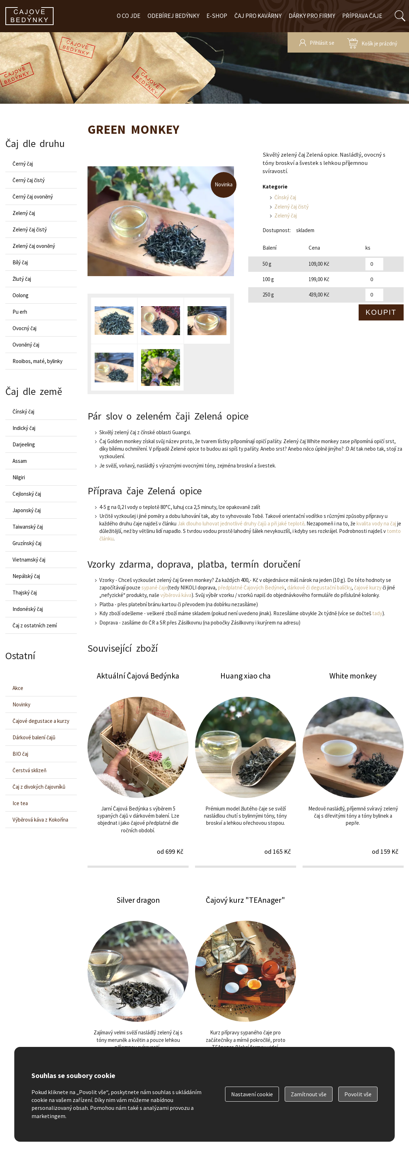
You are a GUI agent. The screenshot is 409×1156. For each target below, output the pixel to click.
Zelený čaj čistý (291, 206)
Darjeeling (24, 444)
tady (377, 613)
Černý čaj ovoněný (33, 196)
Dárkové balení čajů (34, 737)
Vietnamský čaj (29, 559)
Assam (20, 460)
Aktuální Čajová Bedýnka (138, 769)
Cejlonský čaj (27, 493)
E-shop (216, 16)
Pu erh (20, 311)
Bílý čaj (20, 262)
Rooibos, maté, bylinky (38, 361)
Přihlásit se (322, 42)
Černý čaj (23, 163)
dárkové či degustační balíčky (319, 587)
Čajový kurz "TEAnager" (245, 993)
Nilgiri (19, 477)
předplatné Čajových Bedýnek (251, 587)
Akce (18, 688)
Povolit (357, 1094)
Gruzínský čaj (27, 543)
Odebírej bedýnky (173, 16)
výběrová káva (175, 595)
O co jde (128, 16)
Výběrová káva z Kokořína (40, 819)
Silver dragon (138, 993)
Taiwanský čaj (28, 526)
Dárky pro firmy (312, 16)
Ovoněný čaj (26, 344)
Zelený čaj (285, 215)
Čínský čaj (285, 197)
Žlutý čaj (22, 278)
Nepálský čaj (26, 576)
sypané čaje (154, 587)
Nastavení (252, 1094)
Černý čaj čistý (29, 180)
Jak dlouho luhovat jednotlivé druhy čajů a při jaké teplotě (241, 523)
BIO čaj (20, 753)
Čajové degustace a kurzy (41, 720)
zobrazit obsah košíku (372, 42)
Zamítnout (308, 1094)
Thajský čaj (25, 592)
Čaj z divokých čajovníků (39, 786)
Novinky (21, 704)
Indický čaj (24, 428)
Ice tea (20, 803)
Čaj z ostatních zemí (35, 625)
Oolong (21, 295)
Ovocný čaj (24, 328)
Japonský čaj (27, 510)
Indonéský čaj (28, 609)
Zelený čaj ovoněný (34, 246)
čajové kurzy (367, 587)
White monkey (353, 769)
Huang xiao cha (245, 769)
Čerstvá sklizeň (29, 770)
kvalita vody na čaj (376, 523)
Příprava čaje (362, 16)
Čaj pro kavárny (257, 16)
